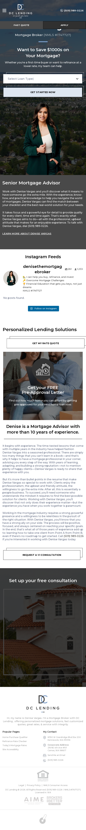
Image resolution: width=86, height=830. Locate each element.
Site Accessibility (10, 749)
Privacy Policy (34, 785)
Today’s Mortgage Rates (14, 745)
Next (84, 382)
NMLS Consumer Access (55, 785)
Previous (1, 382)
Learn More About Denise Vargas (26, 230)
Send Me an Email (56, 755)
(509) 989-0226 (74, 10)
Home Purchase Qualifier (15, 737)
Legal (21, 785)
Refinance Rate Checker (14, 741)
